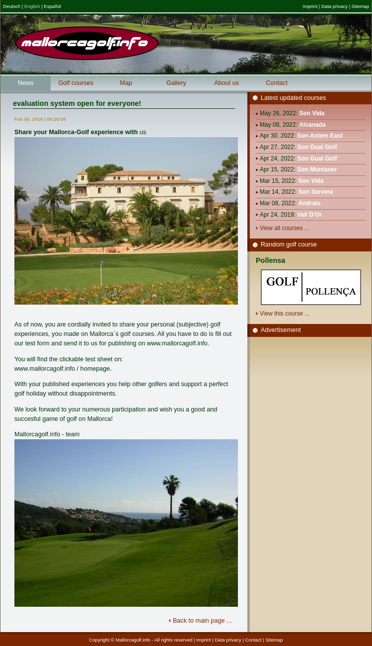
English (32, 6)
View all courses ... (285, 228)
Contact (277, 83)
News (26, 83)
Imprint (309, 6)
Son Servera (315, 191)
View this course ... (285, 313)
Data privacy (334, 6)
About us (226, 83)
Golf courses (75, 83)
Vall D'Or (309, 214)
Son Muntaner (317, 169)
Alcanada (312, 124)
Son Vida (311, 113)
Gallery (176, 83)
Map (126, 83)
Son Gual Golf (317, 147)
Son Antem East (320, 135)
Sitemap (360, 6)
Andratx (309, 203)
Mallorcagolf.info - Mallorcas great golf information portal (86, 43)
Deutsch (11, 6)
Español (52, 6)
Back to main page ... (203, 620)
